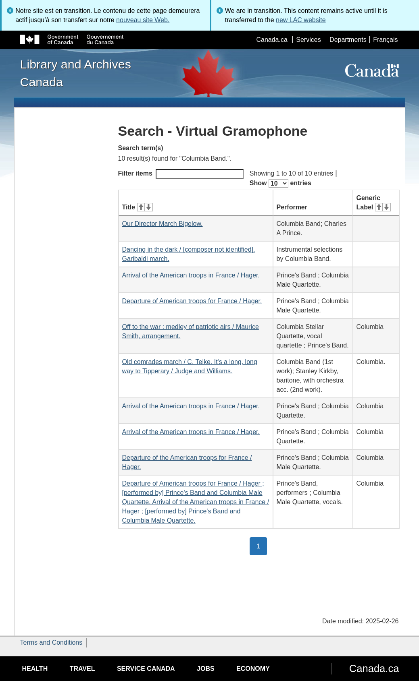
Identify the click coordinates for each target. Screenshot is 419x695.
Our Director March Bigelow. (162, 223)
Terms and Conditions (51, 642)
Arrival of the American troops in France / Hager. (191, 275)
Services (308, 39)
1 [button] (261, 546)
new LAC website (301, 20)
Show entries (280, 183)
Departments (348, 39)
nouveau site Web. (142, 20)
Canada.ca (271, 39)
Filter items (181, 174)
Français (385, 39)
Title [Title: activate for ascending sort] (137, 207)
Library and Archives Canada (75, 73)
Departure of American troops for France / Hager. (192, 301)
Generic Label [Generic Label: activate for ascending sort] (373, 202)
